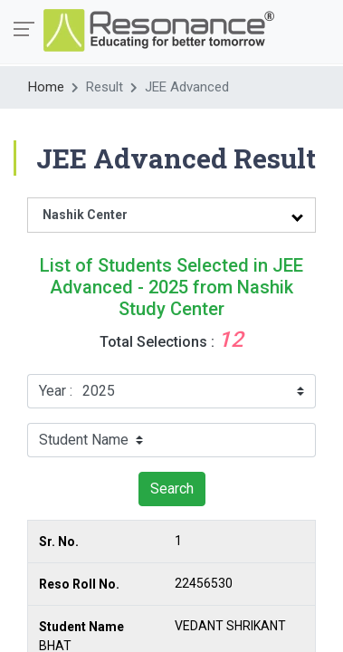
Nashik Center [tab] (85, 214)
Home (46, 87)
